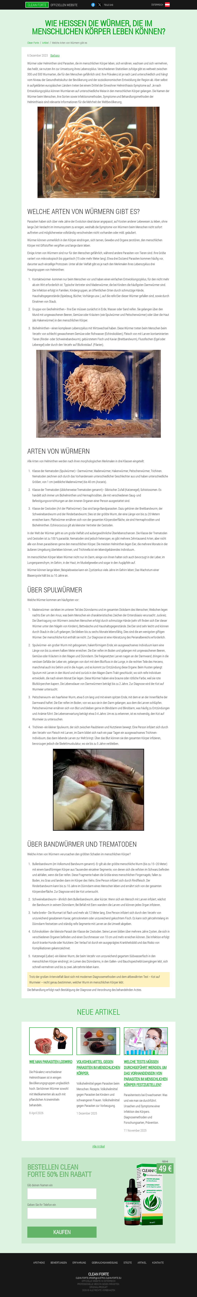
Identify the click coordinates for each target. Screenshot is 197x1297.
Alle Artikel (98, 1146)
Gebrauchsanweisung (105, 1262)
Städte (128, 1262)
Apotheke (39, 1262)
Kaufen (62, 1232)
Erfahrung (79, 1262)
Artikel (142, 1262)
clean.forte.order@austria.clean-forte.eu (98, 1277)
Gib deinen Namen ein (40, 1185)
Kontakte (158, 1262)
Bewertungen (59, 1262)
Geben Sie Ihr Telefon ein (41, 1204)
